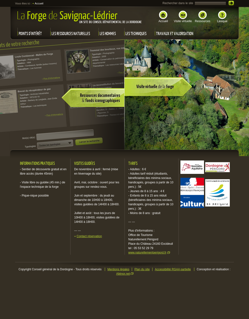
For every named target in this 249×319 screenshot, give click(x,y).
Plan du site (142, 269)
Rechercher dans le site (177, 3)
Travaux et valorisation (174, 33)
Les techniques (135, 33)
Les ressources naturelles (71, 33)
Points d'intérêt (30, 33)
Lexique (222, 17)
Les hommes (108, 33)
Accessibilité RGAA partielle (173, 269)
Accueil (163, 17)
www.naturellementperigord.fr (147, 252)
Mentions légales (118, 269)
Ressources (202, 17)
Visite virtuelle (183, 17)
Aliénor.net (123, 273)
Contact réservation (89, 236)
